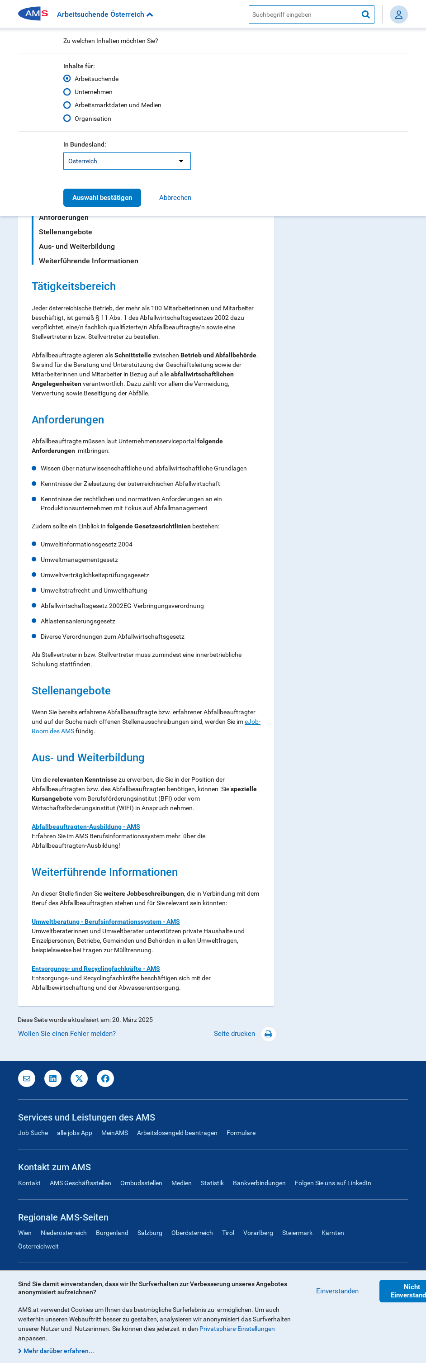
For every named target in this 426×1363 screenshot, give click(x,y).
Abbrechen (175, 198)
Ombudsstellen (141, 1183)
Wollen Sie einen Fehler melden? (67, 1034)
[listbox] (127, 161)
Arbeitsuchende (96, 78)
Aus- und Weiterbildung (77, 246)
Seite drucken (245, 1034)
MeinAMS (114, 1132)
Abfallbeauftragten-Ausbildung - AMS (86, 826)
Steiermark (297, 1232)
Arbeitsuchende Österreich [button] (105, 14)
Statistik (212, 1183)
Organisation (93, 118)
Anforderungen (64, 217)
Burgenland (112, 1232)
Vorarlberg (258, 1232)
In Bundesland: (84, 144)
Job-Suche (33, 1132)
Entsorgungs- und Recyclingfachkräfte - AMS (96, 968)
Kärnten (333, 1232)
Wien (25, 1232)
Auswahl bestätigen (102, 198)
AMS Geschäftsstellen (80, 1183)
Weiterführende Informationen (88, 260)
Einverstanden (337, 1291)
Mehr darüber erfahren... (59, 1351)
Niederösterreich (64, 1232)
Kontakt (29, 1183)
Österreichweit (38, 1246)
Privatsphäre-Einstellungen (237, 1328)
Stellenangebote (65, 232)
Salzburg (149, 1232)
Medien (181, 1183)
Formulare (241, 1132)
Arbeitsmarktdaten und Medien (118, 105)
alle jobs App (74, 1132)
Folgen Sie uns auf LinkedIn (333, 1183)
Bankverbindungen (259, 1183)
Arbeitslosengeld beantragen (177, 1132)
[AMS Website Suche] (303, 14)
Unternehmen (94, 91)
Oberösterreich (192, 1232)
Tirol (228, 1232)
